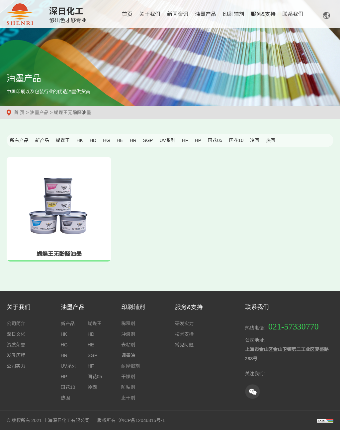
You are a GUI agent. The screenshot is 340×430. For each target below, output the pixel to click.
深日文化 (16, 334)
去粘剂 (128, 344)
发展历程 (16, 355)
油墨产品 (205, 14)
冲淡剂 (128, 334)
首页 (127, 14)
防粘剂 (128, 387)
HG (106, 140)
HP (198, 140)
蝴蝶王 (63, 140)
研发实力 (184, 323)
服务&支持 (263, 14)
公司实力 (16, 366)
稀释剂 (128, 323)
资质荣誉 (16, 344)
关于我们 (149, 14)
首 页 (19, 112)
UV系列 (167, 140)
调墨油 (128, 355)
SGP (148, 140)
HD (93, 140)
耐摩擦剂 (130, 366)
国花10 (236, 140)
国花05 (215, 140)
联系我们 (292, 14)
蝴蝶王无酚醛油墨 (72, 112)
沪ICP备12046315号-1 (142, 420)
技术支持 (184, 334)
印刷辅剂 (233, 14)
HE (120, 140)
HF (185, 140)
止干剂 (128, 397)
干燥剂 (128, 376)
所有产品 (19, 140)
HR (133, 140)
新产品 (42, 140)
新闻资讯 (177, 14)
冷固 (254, 140)
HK (79, 140)
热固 (270, 140)
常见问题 (184, 344)
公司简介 (16, 323)
